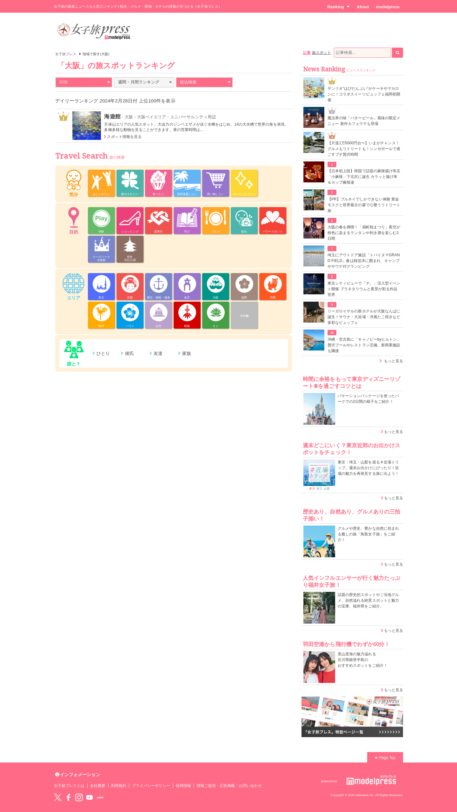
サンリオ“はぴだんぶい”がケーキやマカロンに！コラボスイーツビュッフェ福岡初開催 (364, 94)
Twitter (58, 797)
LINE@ (100, 797)
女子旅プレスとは (69, 785)
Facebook (68, 797)
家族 (186, 353)
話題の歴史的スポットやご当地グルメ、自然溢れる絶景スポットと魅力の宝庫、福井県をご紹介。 (368, 600)
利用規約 (118, 785)
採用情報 (183, 785)
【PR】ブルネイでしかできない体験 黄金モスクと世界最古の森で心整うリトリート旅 (364, 205)
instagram (79, 797)
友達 (158, 353)
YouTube (89, 797)
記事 (307, 52)
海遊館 (112, 116)
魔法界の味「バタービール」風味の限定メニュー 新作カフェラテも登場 (364, 121)
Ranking (338, 6)
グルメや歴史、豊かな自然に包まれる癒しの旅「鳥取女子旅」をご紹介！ (368, 534)
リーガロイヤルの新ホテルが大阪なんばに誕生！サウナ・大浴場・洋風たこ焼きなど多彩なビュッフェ (364, 317)
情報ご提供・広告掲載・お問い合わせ (229, 785)
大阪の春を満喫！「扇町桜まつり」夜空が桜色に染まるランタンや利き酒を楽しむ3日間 (364, 233)
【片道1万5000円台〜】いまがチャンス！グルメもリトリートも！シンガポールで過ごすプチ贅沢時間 (364, 149)
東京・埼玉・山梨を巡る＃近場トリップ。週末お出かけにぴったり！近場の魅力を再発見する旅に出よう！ (368, 468)
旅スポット (321, 52)
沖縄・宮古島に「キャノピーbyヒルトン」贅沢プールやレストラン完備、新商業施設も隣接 (364, 345)
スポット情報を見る (124, 136)
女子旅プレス (65, 54)
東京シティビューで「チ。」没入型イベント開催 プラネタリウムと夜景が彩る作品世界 (364, 289)
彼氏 (129, 353)
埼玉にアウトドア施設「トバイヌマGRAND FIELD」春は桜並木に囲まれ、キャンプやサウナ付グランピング (364, 261)
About (363, 6)
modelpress (388, 6)
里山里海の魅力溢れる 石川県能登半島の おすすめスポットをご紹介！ (362, 660)
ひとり (103, 353)
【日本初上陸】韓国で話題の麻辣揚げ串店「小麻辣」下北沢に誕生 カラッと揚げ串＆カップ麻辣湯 (364, 177)
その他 (244, 316)
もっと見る (393, 361)
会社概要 (97, 785)
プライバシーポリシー (151, 785)
